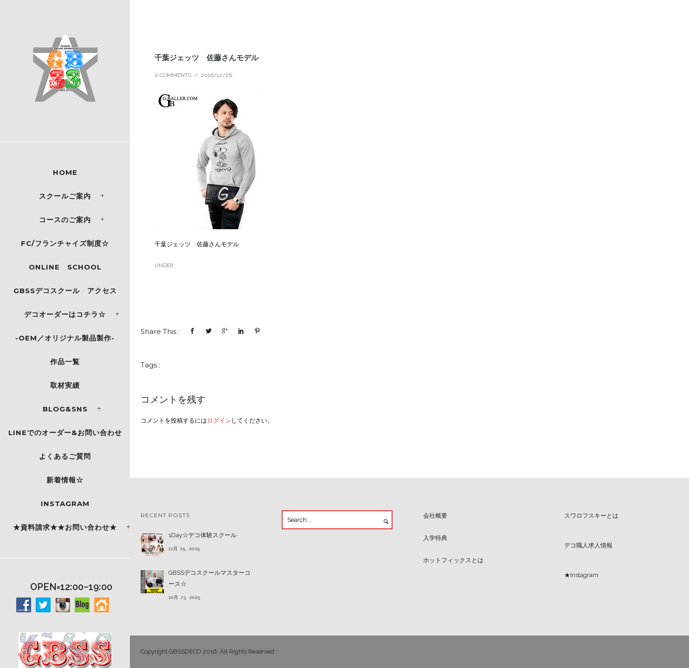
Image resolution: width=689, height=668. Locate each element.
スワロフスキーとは (591, 515)
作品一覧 (65, 361)
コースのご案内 (65, 219)
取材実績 (65, 385)
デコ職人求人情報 (588, 545)
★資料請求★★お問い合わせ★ (65, 527)
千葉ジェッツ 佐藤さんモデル (206, 57)
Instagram (65, 503)
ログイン (219, 420)
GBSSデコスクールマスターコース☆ (209, 578)
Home (65, 172)
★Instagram (581, 575)
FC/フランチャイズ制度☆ (65, 243)
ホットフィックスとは (453, 560)
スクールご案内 (65, 196)
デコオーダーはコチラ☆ (65, 314)
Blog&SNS (65, 409)
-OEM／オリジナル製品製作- (65, 338)
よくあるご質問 (65, 456)
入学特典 (435, 537)
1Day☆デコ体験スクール (202, 535)
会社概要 (435, 515)
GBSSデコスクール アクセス (65, 290)
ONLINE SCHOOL (65, 267)
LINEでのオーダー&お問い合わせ (65, 432)
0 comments (173, 75)
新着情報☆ (65, 479)
